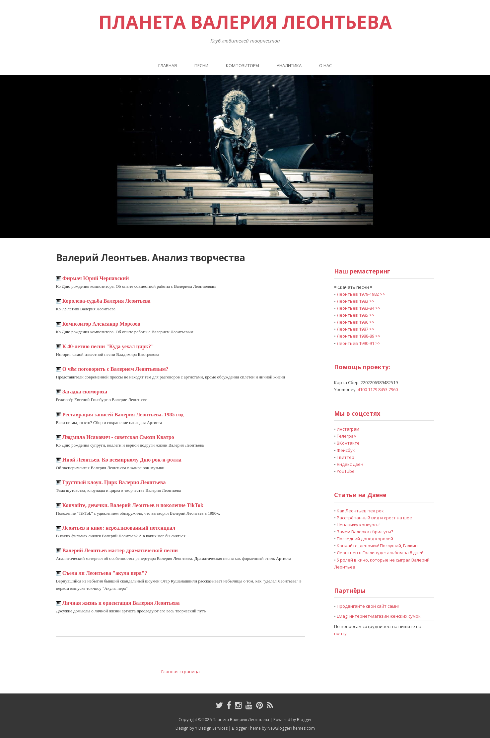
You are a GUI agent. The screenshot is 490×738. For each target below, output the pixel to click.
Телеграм (347, 436)
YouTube (346, 471)
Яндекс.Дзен (350, 464)
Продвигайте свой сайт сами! (368, 606)
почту (340, 633)
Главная (167, 65)
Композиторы (242, 65)
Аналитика (289, 65)
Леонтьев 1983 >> (356, 301)
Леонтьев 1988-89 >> (359, 336)
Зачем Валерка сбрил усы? (365, 532)
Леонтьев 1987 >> (356, 329)
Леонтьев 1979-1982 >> (361, 294)
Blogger (304, 719)
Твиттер (345, 457)
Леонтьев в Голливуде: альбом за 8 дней (380, 553)
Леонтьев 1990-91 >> (359, 343)
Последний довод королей (365, 539)
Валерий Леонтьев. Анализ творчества (150, 257)
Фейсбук (346, 450)
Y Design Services (211, 728)
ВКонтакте (348, 443)
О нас (325, 65)
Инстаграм (348, 429)
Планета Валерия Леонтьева (245, 22)
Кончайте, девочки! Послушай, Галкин (377, 546)
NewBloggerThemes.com (291, 728)
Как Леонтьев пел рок (360, 511)
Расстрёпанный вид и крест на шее (374, 518)
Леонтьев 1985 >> (356, 315)
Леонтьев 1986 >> (356, 322)
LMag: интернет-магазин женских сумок (379, 616)
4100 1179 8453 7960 (378, 389)
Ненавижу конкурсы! (359, 525)
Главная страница (180, 672)
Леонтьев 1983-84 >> (359, 308)
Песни (201, 65)
